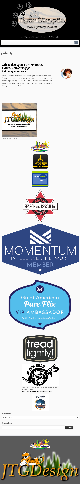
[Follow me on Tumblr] (11, 42)
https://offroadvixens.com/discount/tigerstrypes (37, 391)
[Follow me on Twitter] (6, 42)
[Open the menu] (76, 42)
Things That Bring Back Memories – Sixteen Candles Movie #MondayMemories (23, 68)
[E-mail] (5, 42)
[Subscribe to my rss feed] (3, 42)
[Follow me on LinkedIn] (15, 42)
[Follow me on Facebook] (8, 42)
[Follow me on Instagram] (9, 42)
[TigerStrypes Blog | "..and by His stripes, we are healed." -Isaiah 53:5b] (40, 18)
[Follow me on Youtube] (12, 42)
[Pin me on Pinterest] (14, 42)
